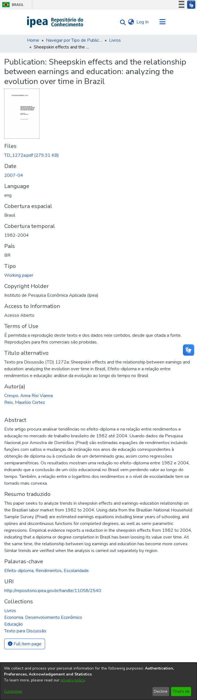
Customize (13, 691)
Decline (160, 691)
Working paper (18, 275)
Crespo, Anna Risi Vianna (28, 396)
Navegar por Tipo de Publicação (74, 40)
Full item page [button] (24, 644)
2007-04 (13, 175)
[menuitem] (131, 22)
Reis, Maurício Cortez (24, 402)
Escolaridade (76, 571)
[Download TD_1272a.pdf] (31, 155)
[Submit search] (122, 22)
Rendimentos (49, 571)
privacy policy (73, 680)
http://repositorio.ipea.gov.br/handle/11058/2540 (52, 591)
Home (33, 40)
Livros (115, 40)
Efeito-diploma (19, 571)
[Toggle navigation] (163, 22)
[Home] (55, 22)
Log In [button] (142, 22)
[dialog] (98, 681)
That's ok (180, 691)
